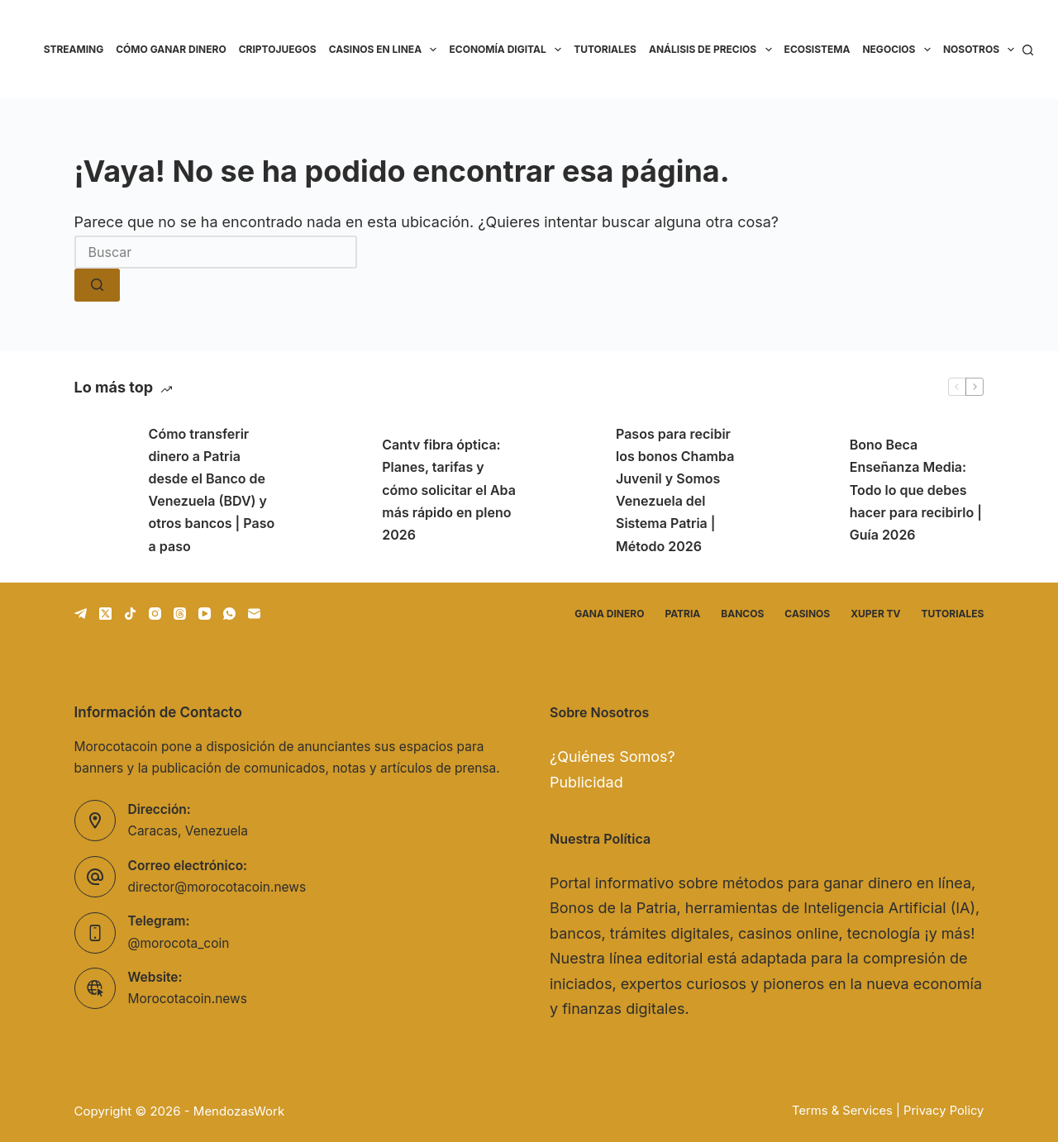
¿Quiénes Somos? (612, 756)
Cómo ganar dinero (171, 49)
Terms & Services (842, 1110)
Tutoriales (605, 49)
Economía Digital (508, 49)
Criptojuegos (278, 49)
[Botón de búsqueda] (97, 285)
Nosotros (982, 49)
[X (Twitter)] (105, 613)
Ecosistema (817, 49)
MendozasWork (238, 1111)
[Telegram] (80, 613)
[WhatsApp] (229, 613)
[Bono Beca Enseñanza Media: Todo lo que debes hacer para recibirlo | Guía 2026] (804, 490)
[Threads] (180, 613)
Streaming (74, 49)
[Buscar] (1027, 50)
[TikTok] (130, 613)
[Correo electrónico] (254, 613)
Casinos (807, 613)
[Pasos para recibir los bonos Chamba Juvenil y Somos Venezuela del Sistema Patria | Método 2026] (570, 490)
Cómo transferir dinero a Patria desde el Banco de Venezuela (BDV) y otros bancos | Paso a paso (212, 490)
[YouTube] (204, 613)
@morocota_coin (179, 943)
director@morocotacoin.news (217, 887)
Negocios (899, 49)
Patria (682, 613)
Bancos (742, 613)
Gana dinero (609, 613)
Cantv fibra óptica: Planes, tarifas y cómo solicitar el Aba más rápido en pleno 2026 (449, 489)
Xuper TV (875, 613)
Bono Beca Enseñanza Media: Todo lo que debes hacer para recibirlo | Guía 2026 (916, 489)
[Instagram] (155, 613)
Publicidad (586, 782)
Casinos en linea (386, 49)
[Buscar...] (215, 252)
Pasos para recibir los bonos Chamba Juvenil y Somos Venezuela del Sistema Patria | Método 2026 (675, 490)
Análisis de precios (713, 49)
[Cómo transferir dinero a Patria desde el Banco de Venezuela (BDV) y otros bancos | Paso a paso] (103, 490)
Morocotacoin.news (187, 998)
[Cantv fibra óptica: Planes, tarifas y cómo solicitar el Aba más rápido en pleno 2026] (336, 490)
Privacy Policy (943, 1110)
